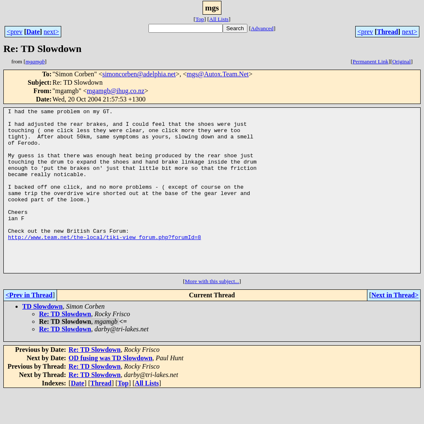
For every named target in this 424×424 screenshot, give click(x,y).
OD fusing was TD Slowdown (111, 390)
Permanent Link (371, 61)
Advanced (262, 28)
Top (199, 19)
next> (51, 31)
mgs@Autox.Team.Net (218, 74)
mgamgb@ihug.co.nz (115, 90)
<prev (14, 31)
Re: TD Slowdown (65, 346)
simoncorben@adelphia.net (139, 74)
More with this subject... (212, 314)
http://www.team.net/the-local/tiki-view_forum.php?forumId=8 (104, 263)
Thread (387, 31)
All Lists (219, 19)
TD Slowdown (42, 339)
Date (33, 31)
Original (401, 61)
